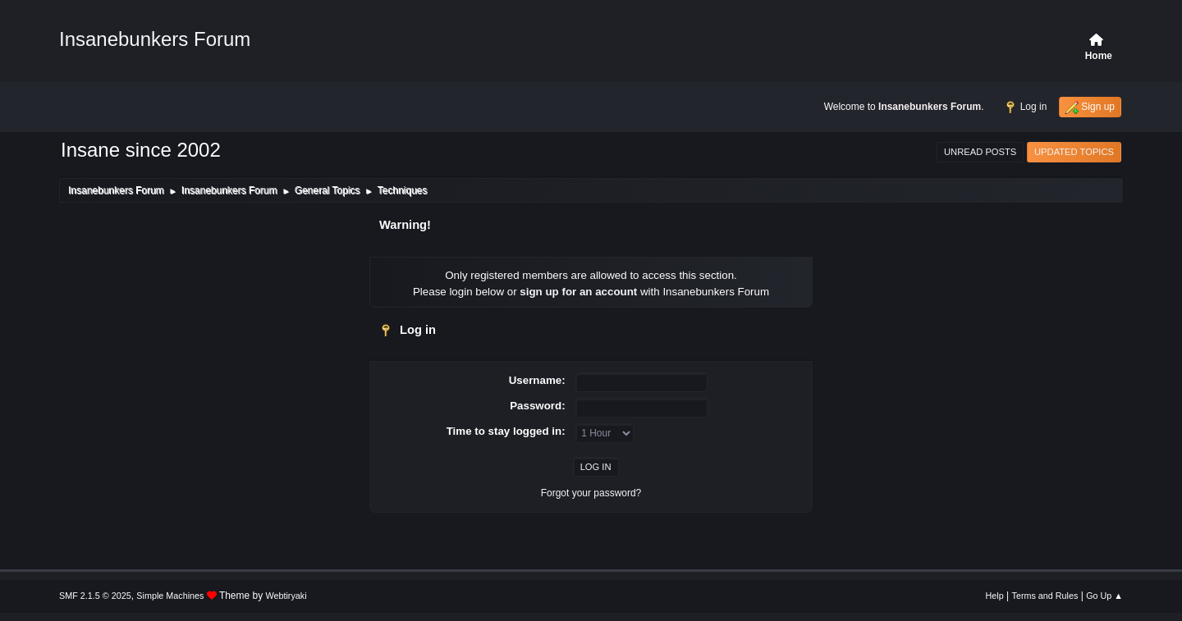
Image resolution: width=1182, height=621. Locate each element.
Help (995, 595)
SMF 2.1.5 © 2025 (95, 595)
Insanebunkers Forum (154, 39)
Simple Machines (170, 595)
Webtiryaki (286, 595)
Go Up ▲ (1104, 595)
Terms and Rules (1045, 595)
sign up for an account (578, 291)
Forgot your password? (591, 493)
